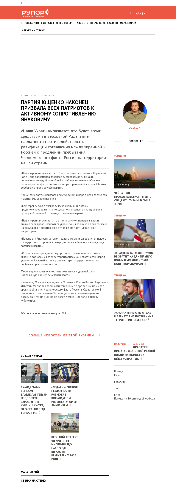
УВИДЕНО (82, 23)
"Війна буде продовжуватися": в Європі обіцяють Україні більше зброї (134, 198)
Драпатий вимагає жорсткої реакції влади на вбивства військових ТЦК (134, 353)
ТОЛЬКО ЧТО (31, 23)
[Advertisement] (88, 62)
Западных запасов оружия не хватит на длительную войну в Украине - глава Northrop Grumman (134, 258)
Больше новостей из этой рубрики (65, 335)
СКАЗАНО (112, 23)
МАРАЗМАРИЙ (128, 23)
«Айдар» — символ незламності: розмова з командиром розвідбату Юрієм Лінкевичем (64, 396)
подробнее (136, 141)
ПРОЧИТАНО (97, 23)
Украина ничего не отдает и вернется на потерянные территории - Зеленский (133, 316)
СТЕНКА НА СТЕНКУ (33, 30)
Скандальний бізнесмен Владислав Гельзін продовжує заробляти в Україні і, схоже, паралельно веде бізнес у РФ (34, 400)
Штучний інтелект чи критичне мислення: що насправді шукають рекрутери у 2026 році (64, 448)
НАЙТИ (141, 13)
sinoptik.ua (148, 398)
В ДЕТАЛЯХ (47, 23)
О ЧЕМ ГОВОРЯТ (65, 23)
